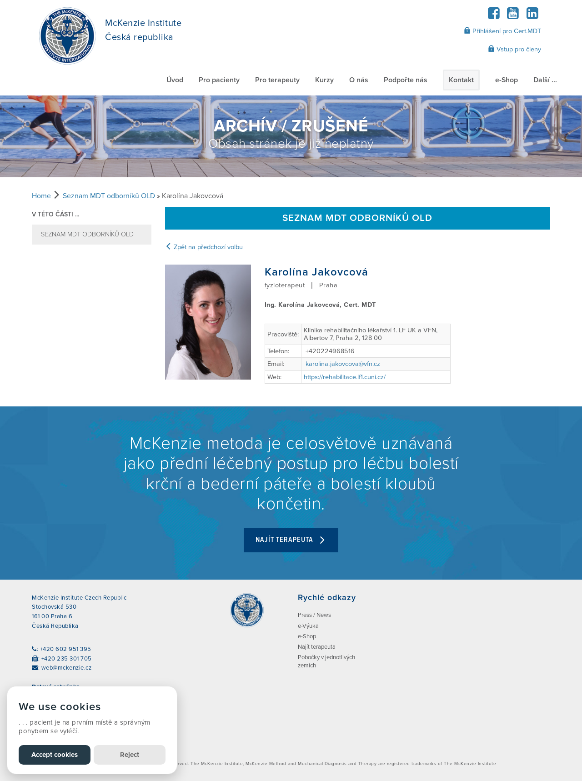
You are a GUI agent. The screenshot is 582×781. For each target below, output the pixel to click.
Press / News (314, 615)
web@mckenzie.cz (66, 667)
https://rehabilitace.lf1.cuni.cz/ (345, 377)
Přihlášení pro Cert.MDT (502, 31)
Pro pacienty (219, 80)
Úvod (174, 80)
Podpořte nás (405, 80)
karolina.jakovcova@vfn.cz (343, 364)
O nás (358, 80)
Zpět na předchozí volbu (204, 247)
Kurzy (324, 80)
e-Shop (506, 80)
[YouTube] (513, 16)
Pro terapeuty (277, 80)
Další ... (545, 80)
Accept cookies (54, 755)
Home (41, 195)
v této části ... (55, 214)
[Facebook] (493, 16)
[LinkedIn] (532, 16)
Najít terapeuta (291, 540)
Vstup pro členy (514, 49)
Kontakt (461, 80)
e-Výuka (308, 626)
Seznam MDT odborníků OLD (109, 195)
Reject (129, 755)
